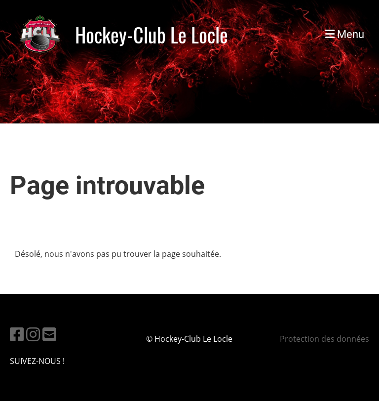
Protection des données (324, 338)
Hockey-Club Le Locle (151, 34)
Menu (344, 34)
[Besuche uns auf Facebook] (17, 334)
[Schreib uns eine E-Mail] (49, 334)
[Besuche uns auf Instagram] (33, 334)
